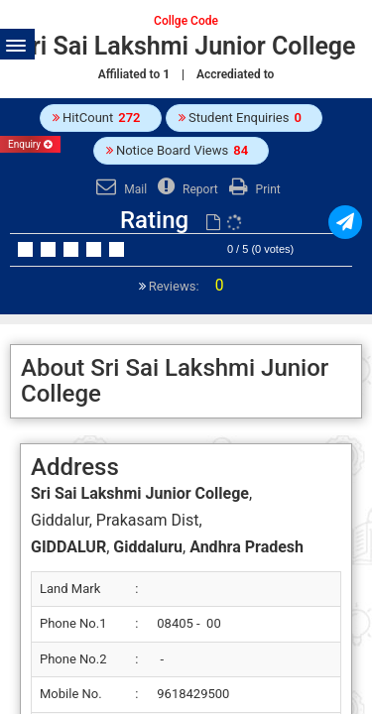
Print (252, 189)
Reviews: (185, 286)
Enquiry (30, 144)
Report (185, 189)
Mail (119, 189)
